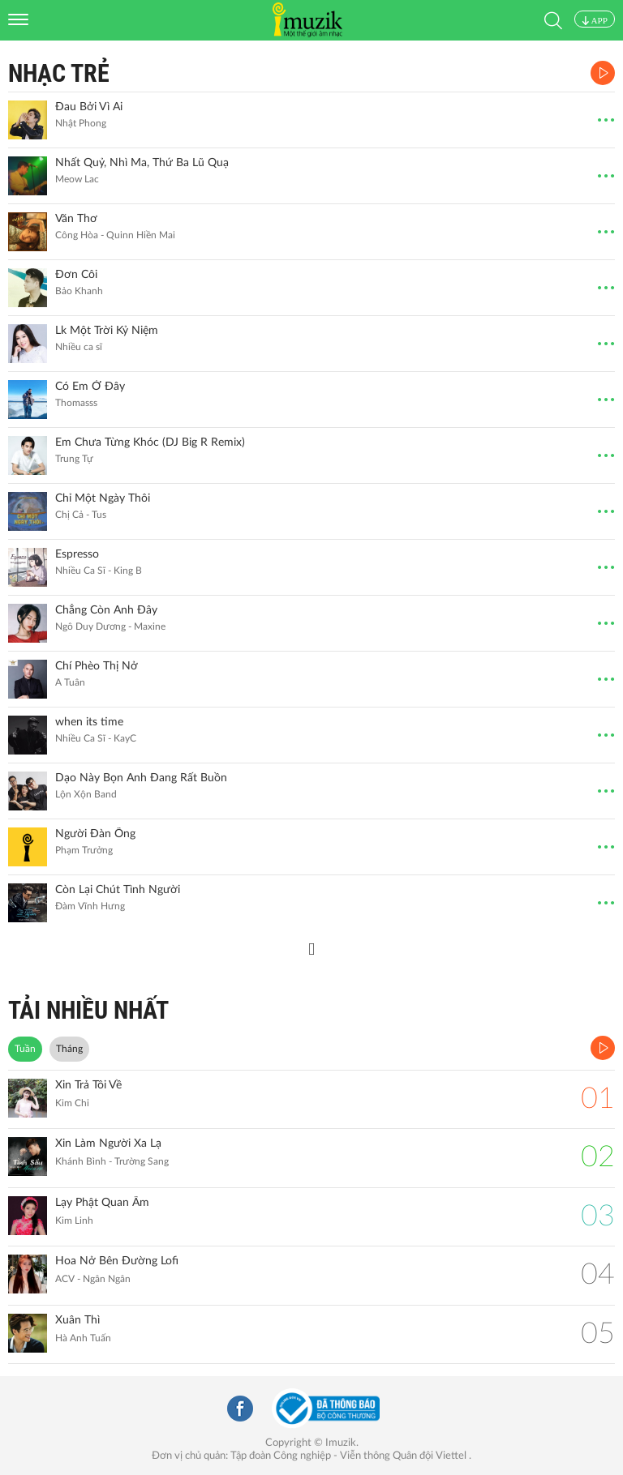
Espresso (77, 554)
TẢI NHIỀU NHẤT (88, 1010)
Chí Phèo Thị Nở (96, 666)
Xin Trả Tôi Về (88, 1085)
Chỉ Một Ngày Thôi (102, 498)
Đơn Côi (76, 274)
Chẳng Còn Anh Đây (106, 610)
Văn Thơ (76, 218)
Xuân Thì (77, 1320)
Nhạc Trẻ (59, 73)
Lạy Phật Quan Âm (102, 1202)
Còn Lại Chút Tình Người (117, 890)
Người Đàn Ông (95, 834)
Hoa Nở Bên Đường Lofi (116, 1261)
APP (595, 20)
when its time (89, 722)
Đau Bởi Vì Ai (88, 107)
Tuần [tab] (25, 1049)
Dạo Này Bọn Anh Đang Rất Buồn (141, 778)
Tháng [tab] (69, 1049)
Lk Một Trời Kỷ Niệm (106, 330)
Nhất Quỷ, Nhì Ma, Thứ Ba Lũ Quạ (142, 163)
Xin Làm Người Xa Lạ (108, 1143)
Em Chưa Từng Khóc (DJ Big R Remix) (150, 442)
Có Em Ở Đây (90, 386)
